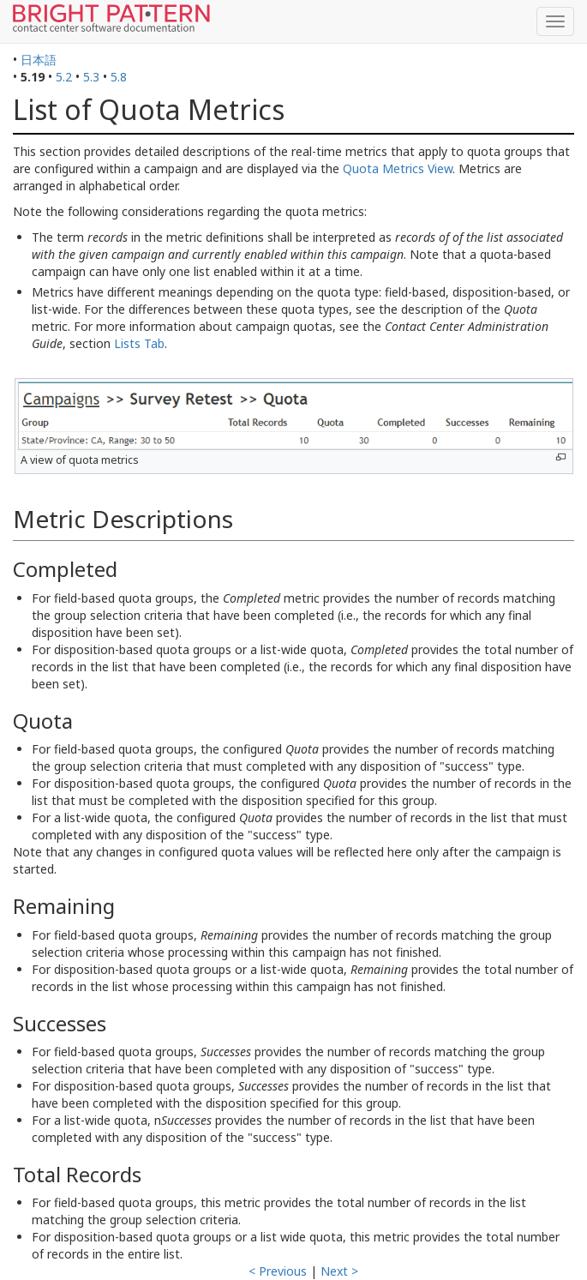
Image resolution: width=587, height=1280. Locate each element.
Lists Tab (139, 343)
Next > (339, 1271)
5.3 (91, 77)
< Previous (278, 1271)
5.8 (119, 77)
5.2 (64, 77)
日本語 (39, 59)
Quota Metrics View (397, 168)
